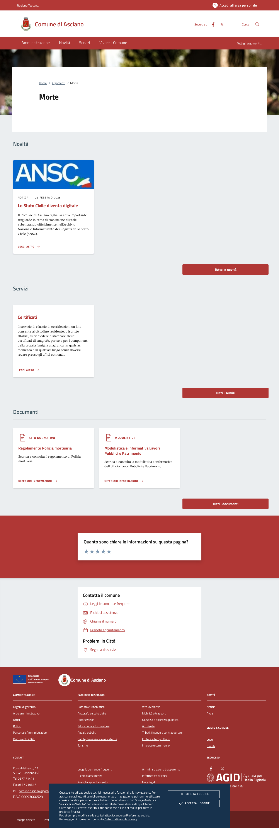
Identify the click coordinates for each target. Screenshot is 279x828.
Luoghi (211, 739)
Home (43, 83)
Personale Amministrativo (30, 732)
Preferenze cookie (137, 815)
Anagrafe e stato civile (92, 713)
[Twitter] (220, 24)
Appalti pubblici (87, 732)
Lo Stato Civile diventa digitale (48, 205)
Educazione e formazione (93, 726)
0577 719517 (27, 784)
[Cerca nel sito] (257, 24)
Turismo (83, 745)
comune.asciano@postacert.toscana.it (43, 791)
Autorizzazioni (86, 719)
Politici (17, 726)
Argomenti (58, 83)
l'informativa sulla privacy (120, 819)
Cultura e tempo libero (156, 739)
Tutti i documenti (225, 503)
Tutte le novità (225, 269)
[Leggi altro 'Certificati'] (29, 370)
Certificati (27, 317)
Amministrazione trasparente (161, 769)
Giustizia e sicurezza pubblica (160, 719)
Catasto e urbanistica (91, 706)
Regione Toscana (28, 5)
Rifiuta (194, 794)
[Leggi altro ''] (38, 481)
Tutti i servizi (225, 392)
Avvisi (210, 713)
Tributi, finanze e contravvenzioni (163, 732)
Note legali (148, 782)
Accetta (194, 803)
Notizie (211, 706)
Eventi (211, 746)
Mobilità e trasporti (154, 713)
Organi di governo (24, 706)
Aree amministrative (26, 713)
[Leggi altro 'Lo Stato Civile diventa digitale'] (29, 246)
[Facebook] (211, 24)
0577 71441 (26, 778)
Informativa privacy (154, 775)
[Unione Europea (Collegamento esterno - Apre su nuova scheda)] (32, 680)
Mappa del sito (26, 819)
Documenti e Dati (24, 739)
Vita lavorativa (151, 706)
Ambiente (148, 726)
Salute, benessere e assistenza (97, 739)
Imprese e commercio (156, 745)
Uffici (16, 719)
